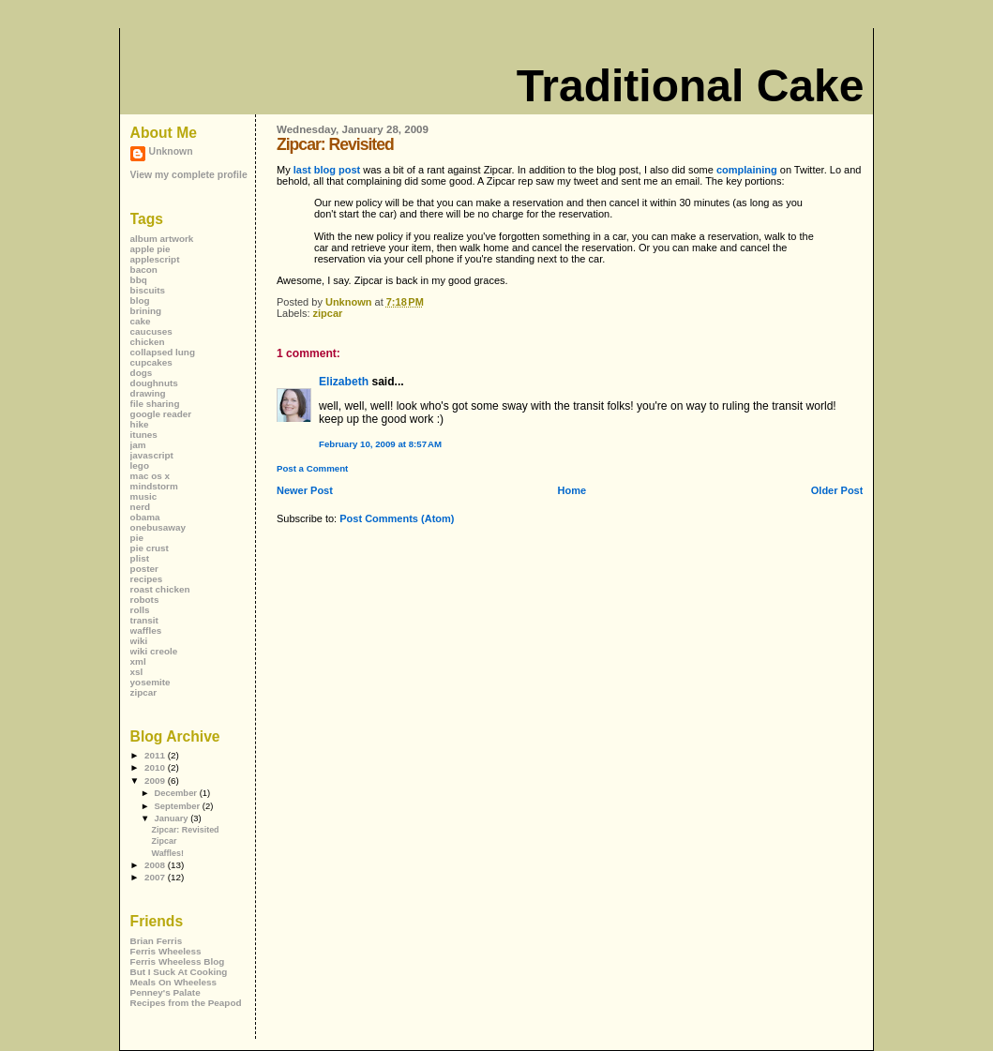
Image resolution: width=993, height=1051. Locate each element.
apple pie (150, 249)
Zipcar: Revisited (185, 829)
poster (144, 568)
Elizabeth (344, 381)
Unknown (171, 151)
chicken (147, 342)
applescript (155, 259)
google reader (161, 414)
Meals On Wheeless (174, 982)
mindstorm (154, 486)
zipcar (328, 313)
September (178, 806)
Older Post (837, 490)
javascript (151, 455)
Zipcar (164, 841)
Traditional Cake (691, 86)
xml (138, 661)
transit (144, 620)
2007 (156, 877)
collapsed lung (162, 352)
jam (138, 445)
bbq (138, 280)
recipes (146, 579)
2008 (156, 865)
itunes (144, 434)
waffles (146, 630)
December (176, 793)
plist (139, 558)
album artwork (162, 238)
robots (144, 599)
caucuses (151, 331)
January (172, 818)
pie (136, 538)
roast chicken (160, 589)
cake (140, 321)
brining (146, 311)
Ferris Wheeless (166, 951)
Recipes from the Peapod (186, 1003)
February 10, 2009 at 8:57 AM (380, 444)
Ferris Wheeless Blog (177, 961)
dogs (141, 373)
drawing (148, 393)
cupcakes (151, 362)
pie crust (149, 548)
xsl (136, 672)
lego (139, 465)
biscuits (147, 290)
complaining (746, 169)
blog (140, 300)
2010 (156, 767)
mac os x (150, 476)
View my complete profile (189, 175)
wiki (139, 641)
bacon (144, 269)
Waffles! (168, 853)
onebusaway (158, 527)
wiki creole (154, 651)
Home (572, 490)
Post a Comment (312, 468)
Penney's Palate (165, 992)
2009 (156, 780)
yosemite (150, 682)
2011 (156, 755)
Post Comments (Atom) (396, 518)
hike (139, 424)
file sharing (155, 403)
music (144, 496)
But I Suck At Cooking (179, 972)
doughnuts (154, 383)
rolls (140, 610)
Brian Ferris (156, 941)
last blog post (327, 169)
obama (145, 517)
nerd (140, 507)
